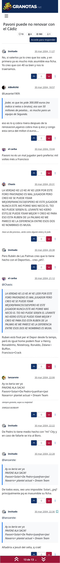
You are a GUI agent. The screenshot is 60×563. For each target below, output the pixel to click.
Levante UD (9, 34)
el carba (12, 149)
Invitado (12, 51)
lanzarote (13, 377)
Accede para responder (43, 39)
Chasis (11, 184)
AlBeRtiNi (13, 87)
